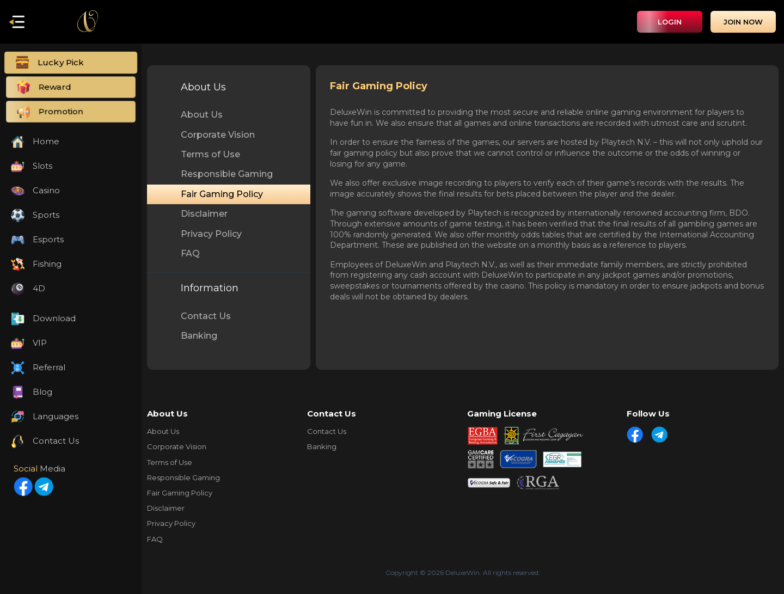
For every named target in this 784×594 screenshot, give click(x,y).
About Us (202, 114)
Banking (199, 335)
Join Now (743, 21)
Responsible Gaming (227, 174)
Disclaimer (204, 214)
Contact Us (206, 316)
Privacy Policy (211, 234)
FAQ (190, 253)
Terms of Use (210, 154)
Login (670, 21)
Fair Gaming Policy (222, 194)
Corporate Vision (218, 135)
